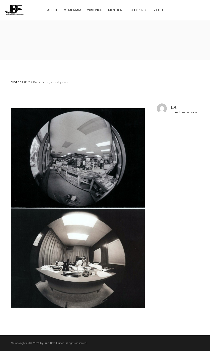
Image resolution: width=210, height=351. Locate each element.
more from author (182, 112)
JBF (174, 107)
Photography (20, 82)
